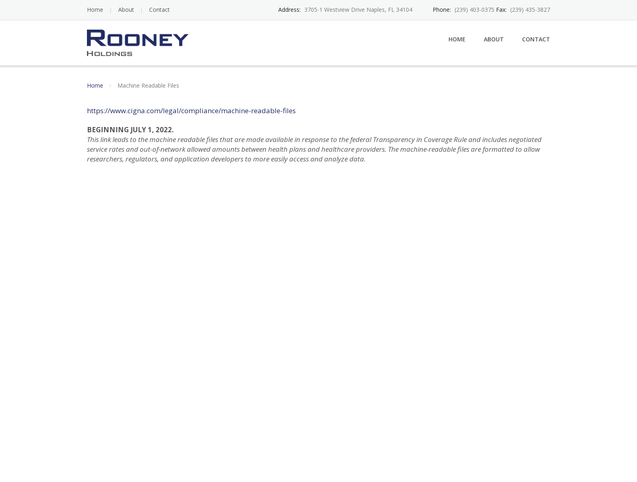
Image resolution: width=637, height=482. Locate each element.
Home (95, 9)
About (126, 9)
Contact (159, 9)
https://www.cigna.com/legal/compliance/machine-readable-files (191, 110)
